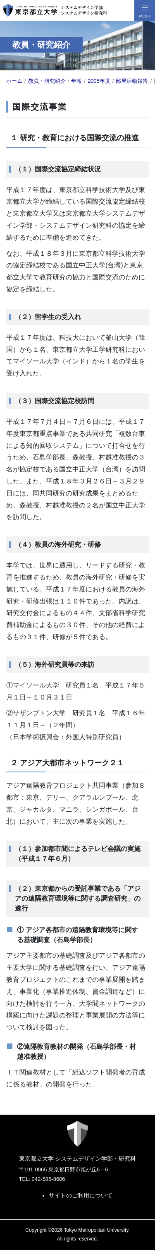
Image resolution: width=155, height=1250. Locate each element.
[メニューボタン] (144, 10)
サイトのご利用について (80, 1195)
